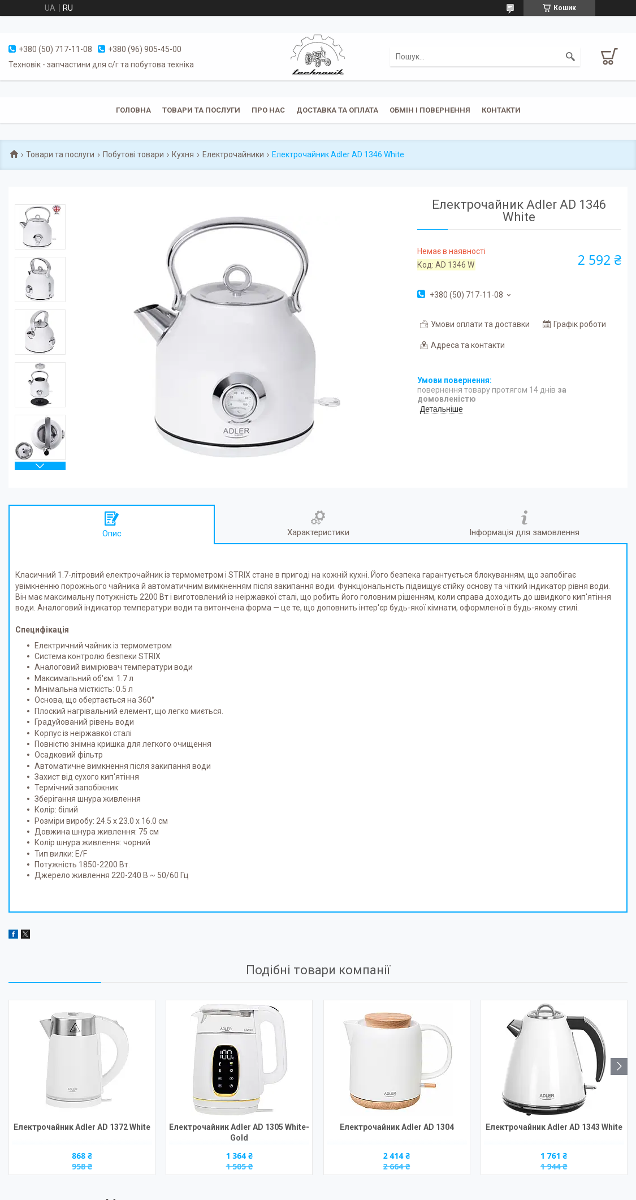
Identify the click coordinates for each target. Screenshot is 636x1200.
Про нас (268, 110)
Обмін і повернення (430, 110)
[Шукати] (570, 57)
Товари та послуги (201, 110)
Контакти (501, 110)
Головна (133, 110)
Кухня (183, 154)
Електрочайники (233, 154)
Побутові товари (133, 154)
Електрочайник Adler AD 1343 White (554, 1127)
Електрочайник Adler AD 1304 (397, 1127)
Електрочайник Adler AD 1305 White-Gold (239, 1132)
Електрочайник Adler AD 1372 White (82, 1127)
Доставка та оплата (337, 110)
